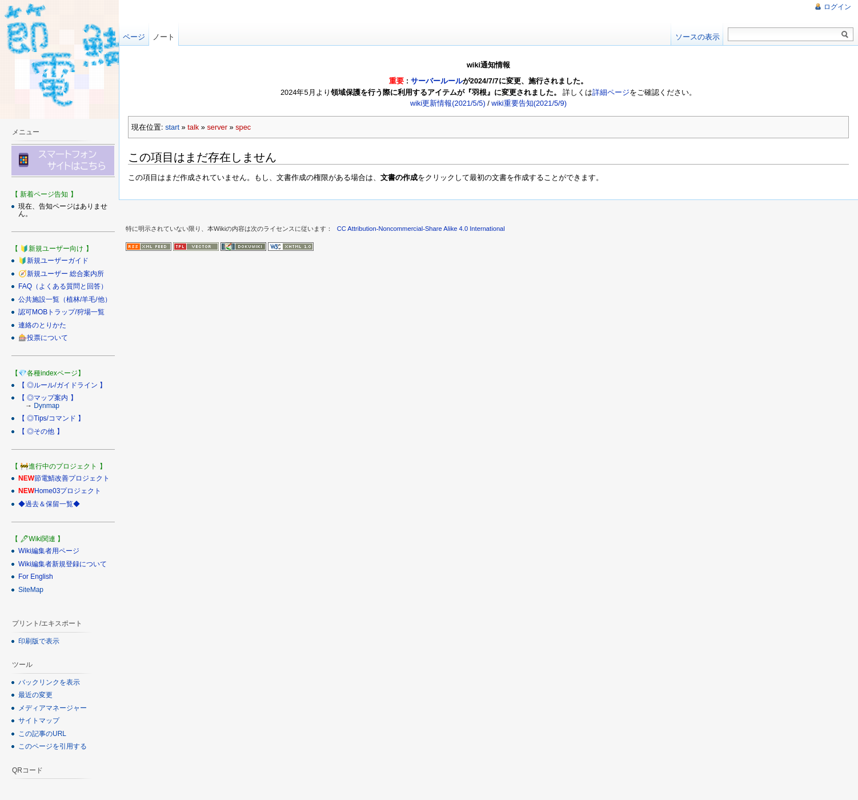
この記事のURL (42, 734)
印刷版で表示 (38, 641)
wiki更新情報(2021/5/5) (448, 103)
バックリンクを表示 (49, 682)
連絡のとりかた (42, 325)
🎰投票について (43, 338)
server (217, 127)
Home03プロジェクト (67, 491)
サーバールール (437, 81)
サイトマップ (38, 721)
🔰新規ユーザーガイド (53, 261)
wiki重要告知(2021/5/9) (529, 103)
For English (35, 577)
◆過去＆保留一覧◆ (49, 504)
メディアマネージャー (52, 708)
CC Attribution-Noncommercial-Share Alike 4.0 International (421, 228)
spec (243, 127)
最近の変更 (35, 695)
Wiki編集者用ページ (48, 551)
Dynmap (46, 406)
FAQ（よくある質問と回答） (62, 286)
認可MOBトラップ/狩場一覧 (61, 312)
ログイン (837, 7)
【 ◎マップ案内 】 (47, 398)
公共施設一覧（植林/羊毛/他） (64, 299)
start (172, 127)
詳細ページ (611, 92)
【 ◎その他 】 (40, 431)
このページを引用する (52, 746)
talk (193, 127)
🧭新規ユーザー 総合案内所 (61, 274)
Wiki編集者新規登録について (62, 564)
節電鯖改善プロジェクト (72, 478)
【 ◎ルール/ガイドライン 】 (62, 385)
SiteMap (30, 590)
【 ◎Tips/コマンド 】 (51, 418)
